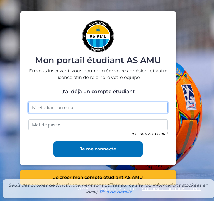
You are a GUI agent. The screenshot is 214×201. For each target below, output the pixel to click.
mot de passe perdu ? (150, 133)
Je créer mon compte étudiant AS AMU (98, 177)
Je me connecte (98, 149)
